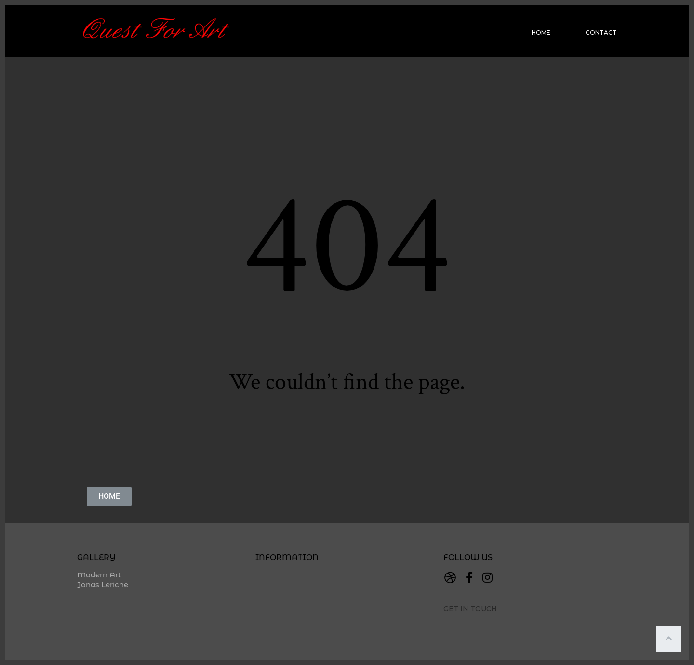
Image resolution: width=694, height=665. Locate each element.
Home (541, 32)
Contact (601, 32)
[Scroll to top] (668, 639)
